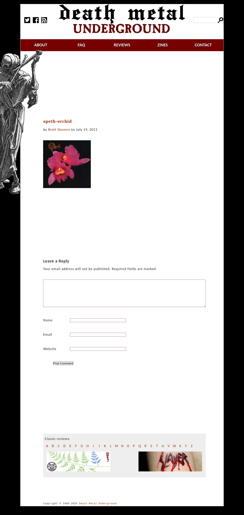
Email (47, 339)
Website (49, 353)
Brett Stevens (59, 129)
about (40, 45)
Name (48, 325)
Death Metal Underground (98, 508)
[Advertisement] (126, 85)
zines (162, 45)
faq (81, 45)
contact (203, 45)
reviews (122, 45)
